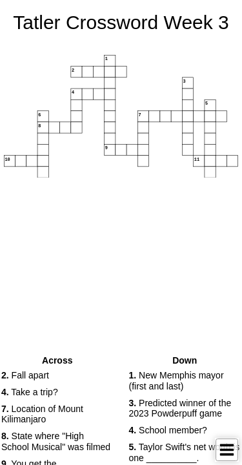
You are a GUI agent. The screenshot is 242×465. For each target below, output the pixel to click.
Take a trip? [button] (29, 392)
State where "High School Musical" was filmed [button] (55, 441)
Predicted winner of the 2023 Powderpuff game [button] (180, 408)
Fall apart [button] (25, 375)
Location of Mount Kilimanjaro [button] (42, 414)
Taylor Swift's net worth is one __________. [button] (184, 452)
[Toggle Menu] (227, 450)
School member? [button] (168, 430)
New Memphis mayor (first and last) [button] (176, 380)
